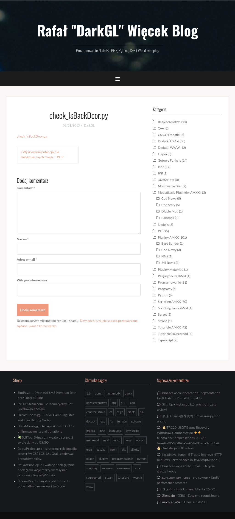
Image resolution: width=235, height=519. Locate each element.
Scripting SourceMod (173, 308)
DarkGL (89, 125)
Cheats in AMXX (195, 502)
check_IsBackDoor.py (32, 136)
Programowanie (169, 282)
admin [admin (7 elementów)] (99, 393)
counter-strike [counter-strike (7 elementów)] (95, 412)
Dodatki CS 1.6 (168, 141)
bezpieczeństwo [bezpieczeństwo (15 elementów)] (96, 403)
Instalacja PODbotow (178, 448)
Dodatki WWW (169, 147)
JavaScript (165, 180)
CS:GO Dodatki (169, 135)
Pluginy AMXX (168, 237)
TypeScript (165, 340)
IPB (160, 173)
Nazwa (23, 239)
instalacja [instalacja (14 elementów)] (115, 431)
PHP (161, 231)
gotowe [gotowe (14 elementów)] (136, 421)
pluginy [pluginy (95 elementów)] (103, 459)
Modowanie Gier (170, 186)
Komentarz (26, 188)
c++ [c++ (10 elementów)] (123, 403)
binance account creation (180, 393)
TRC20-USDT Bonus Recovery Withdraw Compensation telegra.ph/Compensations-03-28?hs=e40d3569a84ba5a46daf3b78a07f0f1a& (188, 437)
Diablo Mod (169, 211)
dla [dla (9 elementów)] (142, 412)
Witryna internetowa (32, 280)
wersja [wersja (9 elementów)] (137, 477)
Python (163, 295)
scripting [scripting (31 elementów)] (92, 468)
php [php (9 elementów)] (123, 449)
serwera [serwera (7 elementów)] (107, 468)
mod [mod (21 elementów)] (106, 440)
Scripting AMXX (169, 302)
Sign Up (167, 404)
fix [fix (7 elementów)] (111, 421)
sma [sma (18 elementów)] (137, 468)
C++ (161, 128)
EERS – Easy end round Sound (198, 495)
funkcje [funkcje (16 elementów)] (122, 421)
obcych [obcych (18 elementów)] (140, 440)
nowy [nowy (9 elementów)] (128, 440)
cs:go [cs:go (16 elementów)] (120, 412)
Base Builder (170, 243)
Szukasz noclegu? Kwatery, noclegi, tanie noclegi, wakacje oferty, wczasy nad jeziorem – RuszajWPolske (46, 470)
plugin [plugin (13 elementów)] (90, 459)
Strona (162, 321)
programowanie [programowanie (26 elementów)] (122, 459)
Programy (165, 289)
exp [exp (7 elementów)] (103, 421)
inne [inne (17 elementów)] (102, 431)
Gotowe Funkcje (169, 160)
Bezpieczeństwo (169, 122)
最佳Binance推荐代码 (177, 416)
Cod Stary (168, 205)
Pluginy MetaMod (170, 269)
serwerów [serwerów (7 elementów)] (123, 468)
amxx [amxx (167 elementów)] (128, 393)
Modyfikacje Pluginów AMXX (179, 192)
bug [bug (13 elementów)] (114, 403)
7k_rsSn (167, 489)
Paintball (167, 218)
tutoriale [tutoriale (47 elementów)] (123, 477)
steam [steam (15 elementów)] (109, 477)
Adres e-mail (27, 259)
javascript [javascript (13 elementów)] (132, 431)
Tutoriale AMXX (169, 327)
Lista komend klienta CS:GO (195, 489)
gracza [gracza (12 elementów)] (90, 431)
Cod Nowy (168, 198)
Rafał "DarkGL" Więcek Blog (117, 30)
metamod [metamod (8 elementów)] (92, 440)
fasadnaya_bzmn (174, 454)
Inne (161, 167)
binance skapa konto (176, 466)
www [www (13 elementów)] (89, 487)
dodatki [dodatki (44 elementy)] (91, 421)
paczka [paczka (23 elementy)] (101, 449)
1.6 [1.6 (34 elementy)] (88, 393)
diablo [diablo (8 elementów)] (131, 412)
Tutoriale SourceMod (173, 334)
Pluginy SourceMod (172, 276)
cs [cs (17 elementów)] (110, 412)
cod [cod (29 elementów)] (132, 403)
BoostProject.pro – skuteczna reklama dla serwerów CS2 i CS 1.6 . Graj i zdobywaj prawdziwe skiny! (47, 454)
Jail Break (168, 263)
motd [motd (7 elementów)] (116, 440)
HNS (164, 256)
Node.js (163, 224)
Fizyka (162, 154)
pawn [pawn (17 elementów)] (113, 449)
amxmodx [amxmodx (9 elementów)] (113, 393)
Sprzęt (162, 314)
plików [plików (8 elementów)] (135, 449)
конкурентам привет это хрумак (185, 477)
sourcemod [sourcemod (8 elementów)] (93, 477)
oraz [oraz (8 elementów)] (89, 449)
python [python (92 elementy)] (141, 459)
